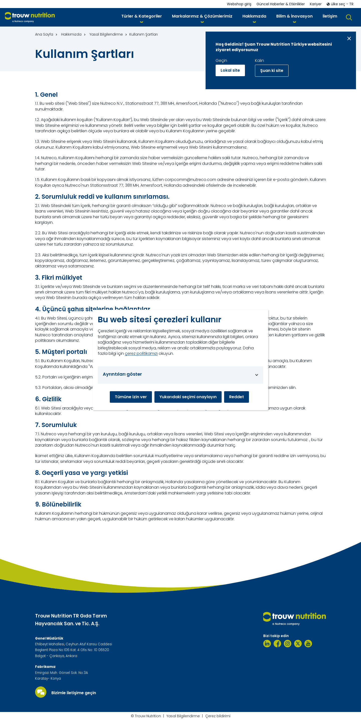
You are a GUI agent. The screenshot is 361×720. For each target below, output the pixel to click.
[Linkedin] (267, 643)
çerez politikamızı (141, 353)
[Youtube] (308, 643)
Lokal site (230, 70)
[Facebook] (277, 643)
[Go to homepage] (30, 17)
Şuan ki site (271, 70)
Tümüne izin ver (131, 397)
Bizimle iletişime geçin (73, 693)
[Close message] (349, 38)
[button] (141, 17)
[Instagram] (288, 643)
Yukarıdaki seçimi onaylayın (188, 397)
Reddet (236, 397)
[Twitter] (298, 643)
